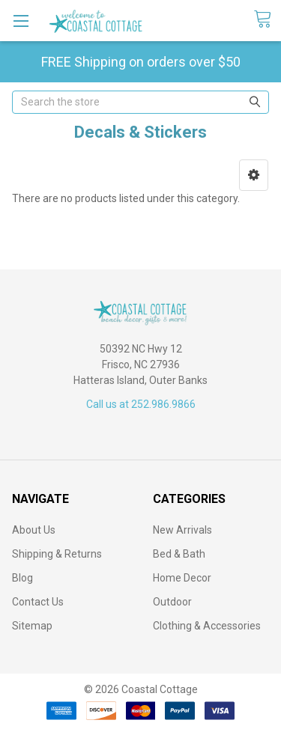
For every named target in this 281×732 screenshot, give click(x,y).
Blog (22, 578)
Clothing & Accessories (207, 626)
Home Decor (182, 578)
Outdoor (172, 602)
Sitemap (32, 626)
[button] (253, 175)
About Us (33, 530)
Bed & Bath (179, 554)
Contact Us (38, 602)
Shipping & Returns (57, 554)
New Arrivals (182, 530)
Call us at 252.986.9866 (141, 404)
